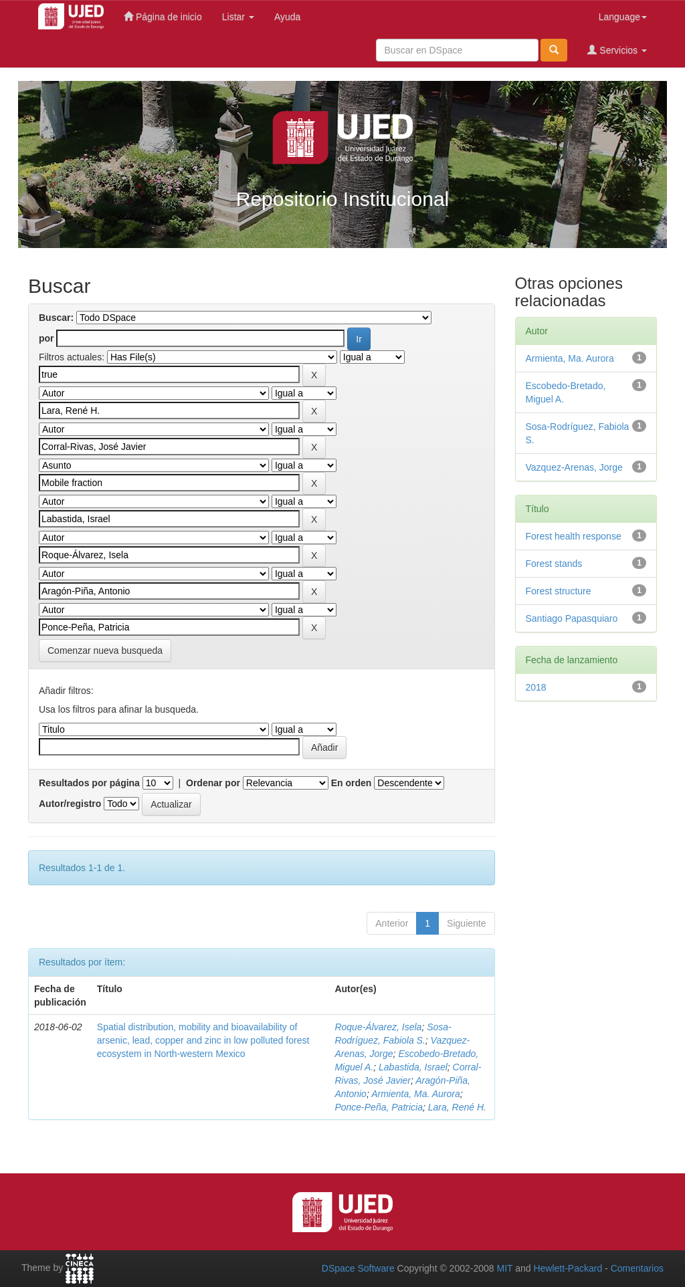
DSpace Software (358, 1268)
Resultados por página (89, 783)
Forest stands (554, 563)
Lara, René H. (457, 1107)
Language (623, 16)
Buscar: (56, 317)
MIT (504, 1268)
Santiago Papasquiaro (572, 618)
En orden (351, 783)
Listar (238, 16)
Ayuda (287, 16)
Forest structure (558, 591)
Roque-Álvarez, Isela (377, 1027)
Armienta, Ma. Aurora (415, 1093)
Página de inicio (163, 16)
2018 (536, 687)
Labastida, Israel (413, 1067)
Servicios (617, 49)
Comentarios (637, 1268)
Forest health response (573, 536)
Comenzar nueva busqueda (105, 650)
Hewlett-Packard (567, 1268)
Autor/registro (70, 803)
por (46, 338)
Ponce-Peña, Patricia (378, 1107)
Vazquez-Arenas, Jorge (574, 467)
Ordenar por (213, 783)
